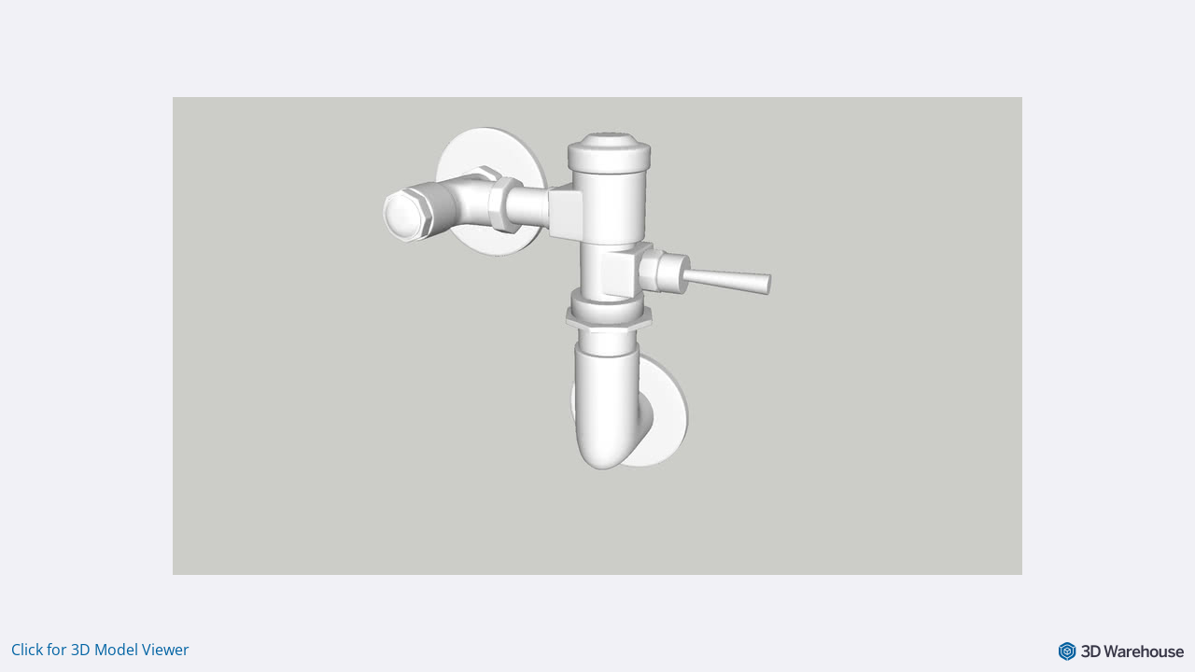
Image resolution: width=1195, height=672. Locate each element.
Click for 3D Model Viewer (100, 649)
